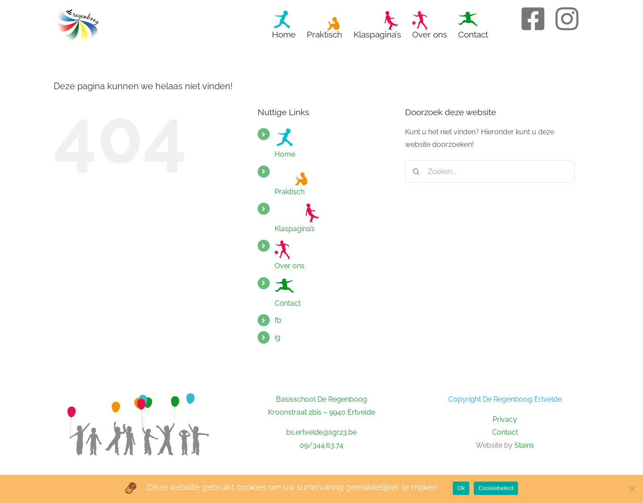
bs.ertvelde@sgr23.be (321, 432)
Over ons (290, 255)
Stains (524, 445)
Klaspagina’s (297, 218)
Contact (288, 292)
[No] (631, 488)
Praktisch (292, 181)
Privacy (505, 419)
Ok (461, 488)
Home (285, 143)
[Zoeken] (416, 171)
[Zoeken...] (490, 171)
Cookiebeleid (495, 488)
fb (278, 320)
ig (277, 337)
